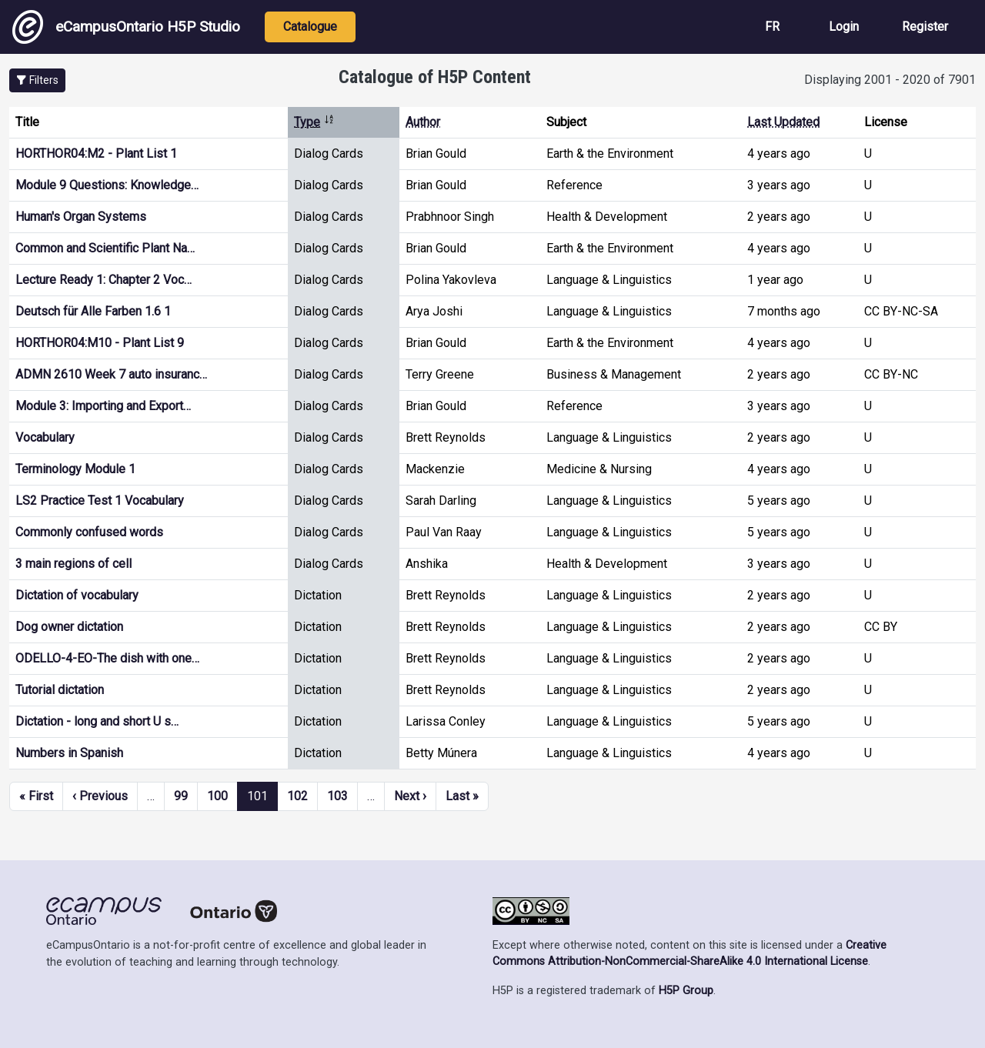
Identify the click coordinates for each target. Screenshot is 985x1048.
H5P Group (686, 990)
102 (297, 796)
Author (423, 122)
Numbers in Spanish (69, 753)
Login (844, 26)
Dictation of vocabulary (77, 595)
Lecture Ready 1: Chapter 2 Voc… (103, 279)
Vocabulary (45, 437)
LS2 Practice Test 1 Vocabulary (99, 500)
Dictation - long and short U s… (97, 721)
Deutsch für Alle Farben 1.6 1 (93, 311)
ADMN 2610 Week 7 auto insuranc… (111, 374)
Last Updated (783, 122)
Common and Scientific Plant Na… (105, 248)
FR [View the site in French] (772, 26)
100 (217, 796)
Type (314, 122)
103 (337, 796)
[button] (37, 80)
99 (181, 796)
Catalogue (310, 26)
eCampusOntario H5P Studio (126, 27)
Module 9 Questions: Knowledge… (107, 185)
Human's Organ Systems (80, 216)
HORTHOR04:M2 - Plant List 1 (96, 153)
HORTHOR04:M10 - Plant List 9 (99, 342)
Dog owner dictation (69, 626)
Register (925, 26)
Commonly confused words (89, 532)
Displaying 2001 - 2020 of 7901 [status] (890, 79)
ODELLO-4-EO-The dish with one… (107, 658)
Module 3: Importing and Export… (103, 406)
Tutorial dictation (59, 690)
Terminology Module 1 (75, 469)
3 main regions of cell (73, 563)
